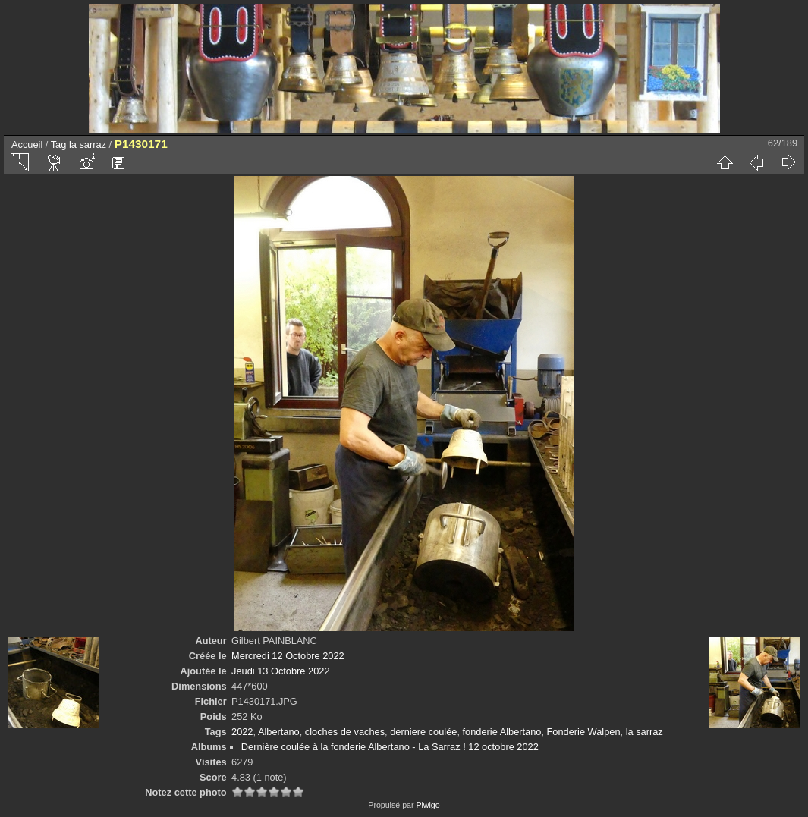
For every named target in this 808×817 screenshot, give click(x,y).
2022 (242, 731)
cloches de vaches (345, 731)
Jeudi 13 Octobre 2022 (280, 671)
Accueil (26, 144)
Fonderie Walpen (584, 731)
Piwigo (427, 804)
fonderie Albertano (502, 731)
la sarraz (87, 144)
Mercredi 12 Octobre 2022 (287, 655)
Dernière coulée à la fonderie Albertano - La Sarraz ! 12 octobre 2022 (390, 747)
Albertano (279, 731)
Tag (59, 144)
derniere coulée (423, 731)
